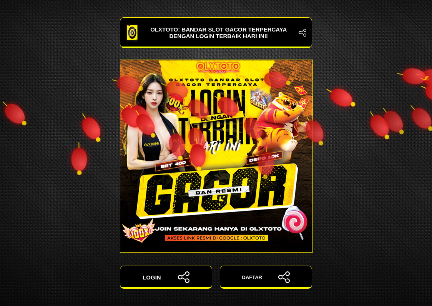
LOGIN (166, 277)
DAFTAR (266, 277)
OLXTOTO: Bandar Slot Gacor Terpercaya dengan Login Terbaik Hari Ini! (216, 32)
